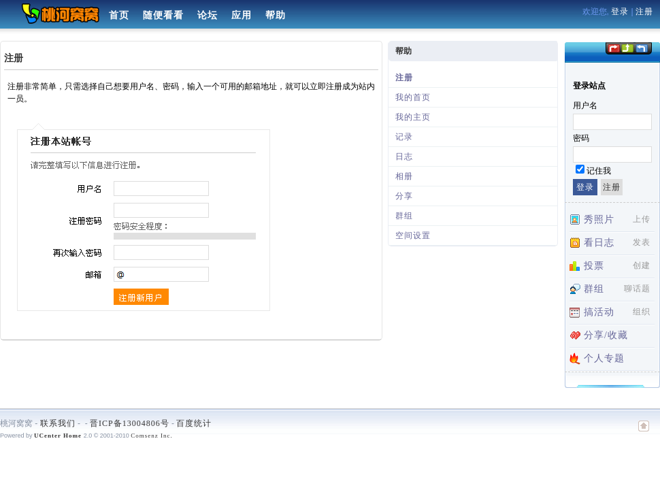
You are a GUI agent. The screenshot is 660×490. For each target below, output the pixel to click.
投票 (594, 266)
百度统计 (194, 423)
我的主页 (413, 117)
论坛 (207, 15)
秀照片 (599, 219)
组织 (641, 311)
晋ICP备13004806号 (129, 423)
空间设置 (413, 235)
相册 (404, 176)
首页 (119, 15)
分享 (404, 196)
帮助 (275, 15)
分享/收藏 (606, 335)
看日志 (599, 243)
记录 (404, 137)
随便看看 (163, 15)
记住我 (599, 171)
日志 (404, 156)
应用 (241, 15)
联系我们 (58, 423)
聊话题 (637, 288)
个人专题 (604, 358)
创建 (641, 265)
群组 (404, 215)
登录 (620, 11)
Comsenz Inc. (152, 435)
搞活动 (599, 312)
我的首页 (413, 97)
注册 (644, 11)
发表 (641, 242)
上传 (641, 219)
